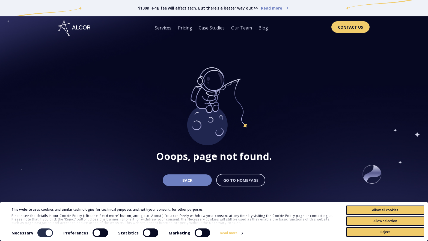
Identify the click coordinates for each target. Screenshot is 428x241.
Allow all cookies (385, 210)
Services (163, 28)
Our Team (241, 28)
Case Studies (212, 28)
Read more (228, 233)
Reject (385, 232)
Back (187, 180)
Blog (263, 28)
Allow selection (385, 221)
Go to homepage (240, 180)
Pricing (185, 28)
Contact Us (350, 27)
